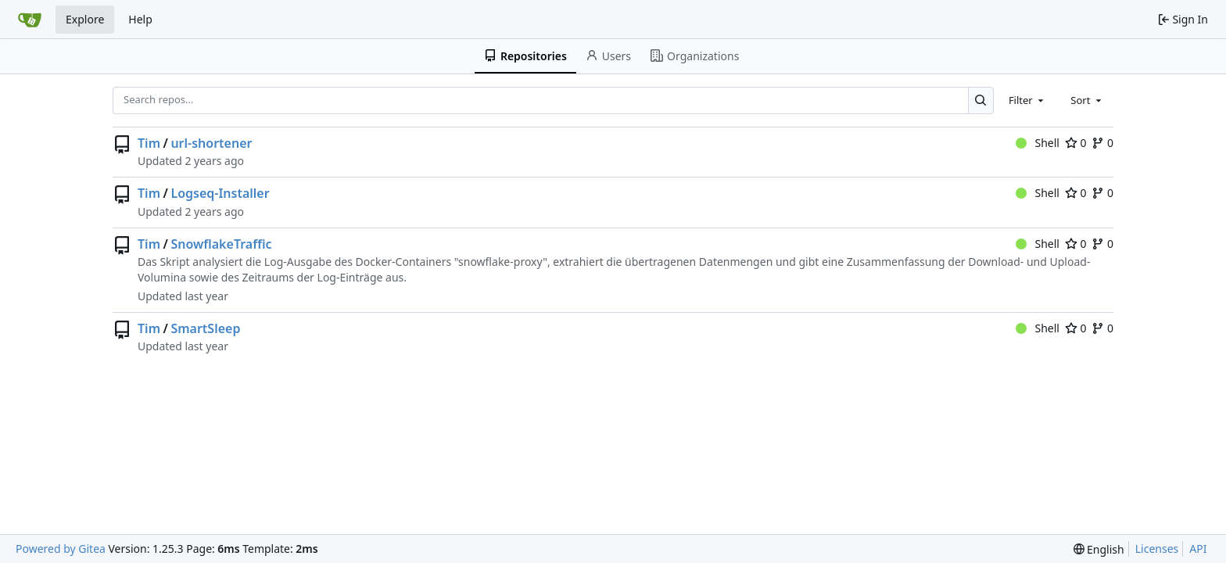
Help (140, 19)
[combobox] (1027, 100)
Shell (1037, 142)
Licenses (1157, 548)
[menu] (1099, 549)
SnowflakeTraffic (220, 244)
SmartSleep (205, 328)
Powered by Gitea (61, 548)
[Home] (30, 19)
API (1197, 548)
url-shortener (211, 143)
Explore (85, 19)
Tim (149, 143)
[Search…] (981, 100)
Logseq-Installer (219, 193)
